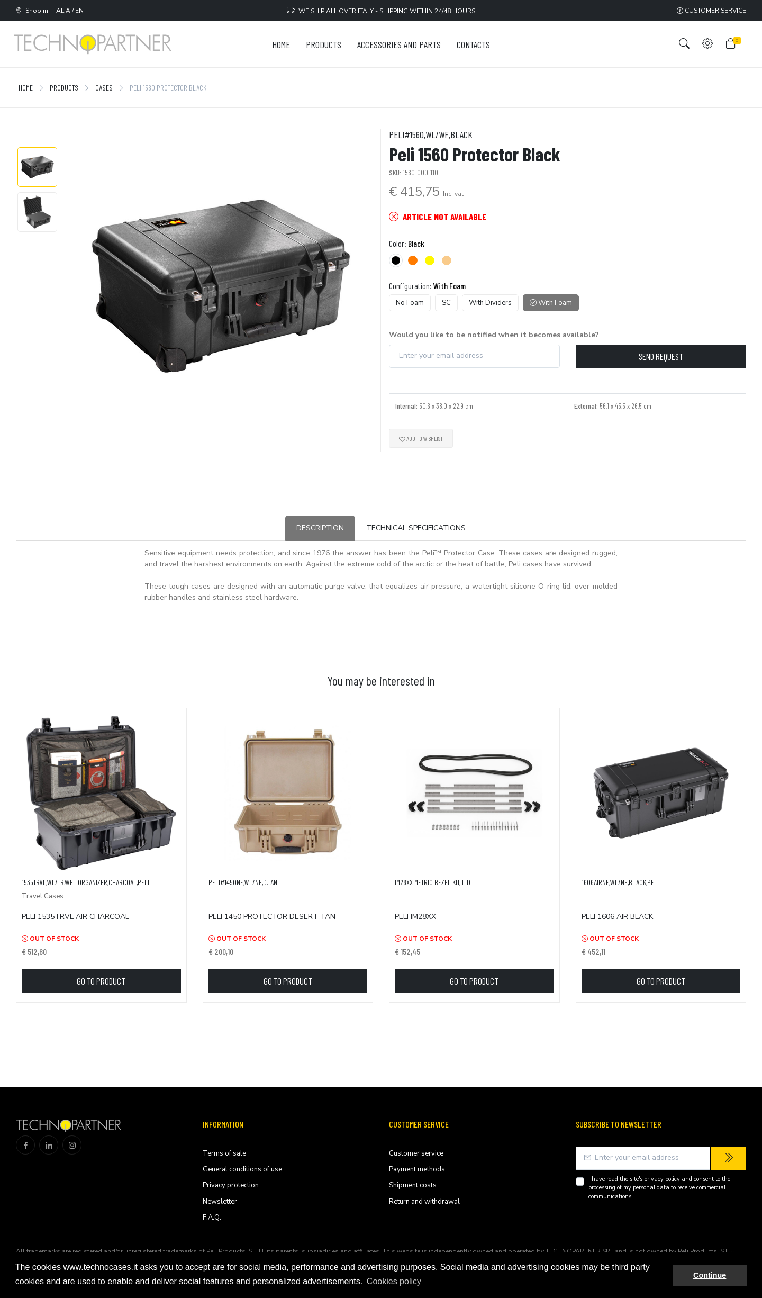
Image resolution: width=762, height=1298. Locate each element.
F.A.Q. (212, 1217)
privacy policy (662, 1179)
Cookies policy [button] (394, 1281)
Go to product (101, 981)
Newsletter (220, 1201)
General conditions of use (242, 1169)
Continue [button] (709, 1275)
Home (26, 87)
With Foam (551, 303)
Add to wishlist (421, 438)
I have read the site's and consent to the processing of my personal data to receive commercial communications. (659, 1188)
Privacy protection (231, 1185)
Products (64, 87)
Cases (104, 87)
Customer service (711, 10)
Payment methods (417, 1169)
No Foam (410, 303)
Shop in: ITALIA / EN (50, 10)
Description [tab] (320, 528)
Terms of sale (224, 1153)
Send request (661, 356)
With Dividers (490, 303)
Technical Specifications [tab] (416, 528)
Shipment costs (413, 1185)
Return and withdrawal (424, 1201)
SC (446, 303)
